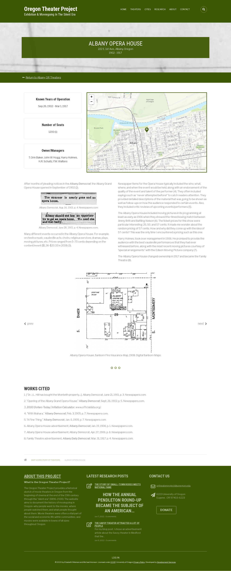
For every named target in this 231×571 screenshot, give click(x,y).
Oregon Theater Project (50, 9)
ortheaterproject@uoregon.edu (173, 485)
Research (160, 9)
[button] (146, 129)
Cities (148, 9)
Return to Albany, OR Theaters (43, 77)
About (172, 9)
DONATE (166, 510)
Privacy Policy (139, 562)
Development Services (166, 562)
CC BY (113, 562)
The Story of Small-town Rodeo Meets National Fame (118, 486)
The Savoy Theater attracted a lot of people (117, 524)
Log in (115, 557)
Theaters (135, 9)
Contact (185, 9)
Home (123, 9)
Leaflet (90, 169)
